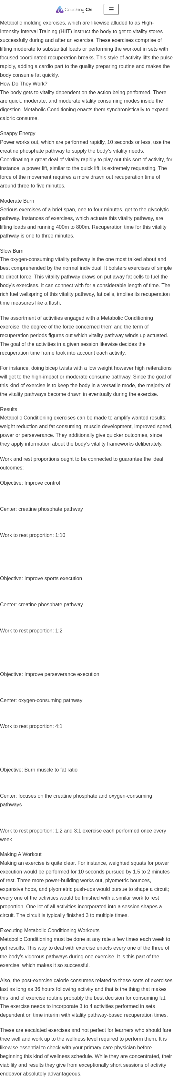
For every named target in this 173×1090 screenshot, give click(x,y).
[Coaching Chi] (74, 9)
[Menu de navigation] (111, 9)
